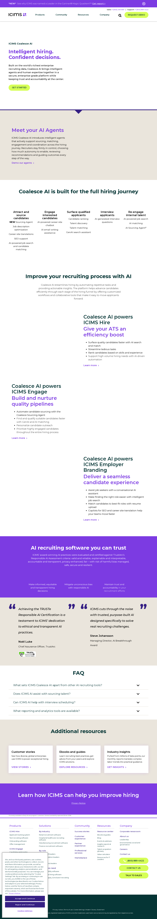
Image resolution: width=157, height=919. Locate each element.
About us (124, 836)
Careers (123, 849)
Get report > (98, 3)
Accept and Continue (25, 899)
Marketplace (81, 858)
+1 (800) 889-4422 (141, 10)
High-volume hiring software (50, 874)
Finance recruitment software (51, 846)
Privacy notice (58, 910)
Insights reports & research (104, 845)
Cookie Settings (79, 910)
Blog (99, 838)
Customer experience (80, 837)
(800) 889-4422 (134, 861)
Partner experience (80, 844)
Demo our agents (22, 163)
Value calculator (103, 854)
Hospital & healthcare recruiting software (51, 839)
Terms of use (68, 910)
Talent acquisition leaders (49, 857)
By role (42, 851)
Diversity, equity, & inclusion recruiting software (54, 879)
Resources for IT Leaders (103, 858)
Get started (19, 87)
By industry (44, 831)
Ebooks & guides (104, 835)
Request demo (136, 15)
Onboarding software (18, 841)
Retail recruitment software (50, 835)
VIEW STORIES (20, 767)
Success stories (82, 831)
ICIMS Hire (14, 831)
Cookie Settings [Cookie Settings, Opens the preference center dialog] (25, 911)
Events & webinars (104, 841)
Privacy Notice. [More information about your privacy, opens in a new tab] (15, 893)
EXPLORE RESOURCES (72, 767)
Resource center (105, 831)
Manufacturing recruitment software (53, 843)
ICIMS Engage (16, 849)
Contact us (125, 854)
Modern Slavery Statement (95, 910)
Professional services (80, 851)
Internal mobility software (49, 871)
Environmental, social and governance (130, 844)
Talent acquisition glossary (104, 850)
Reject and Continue (24, 905)
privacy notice (78, 803)
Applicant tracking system (19, 835)
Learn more (90, 365)
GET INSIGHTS (115, 767)
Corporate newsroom (130, 831)
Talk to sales (133, 875)
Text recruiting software (18, 838)
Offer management (17, 844)
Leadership (124, 840)
